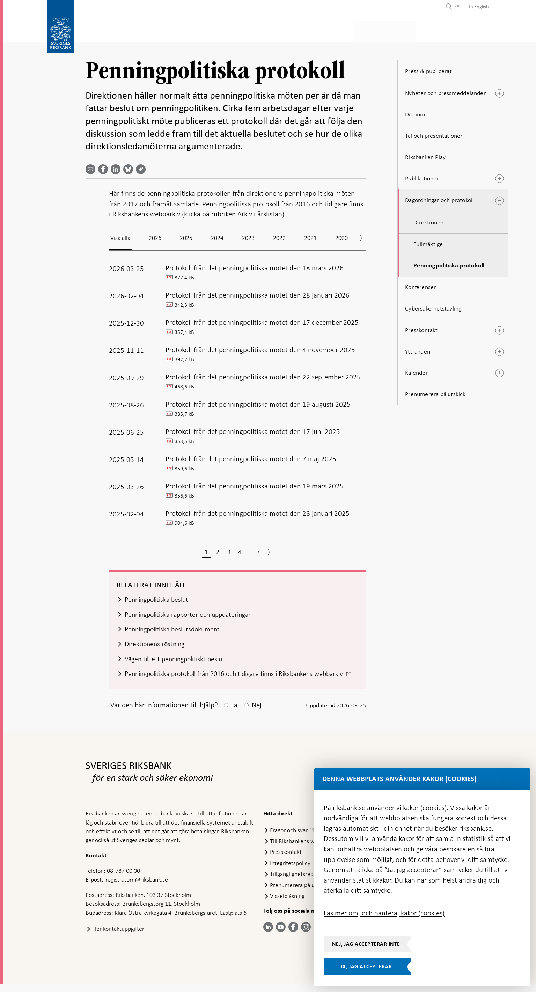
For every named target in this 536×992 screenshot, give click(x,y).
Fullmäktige (428, 242)
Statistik (98, 30)
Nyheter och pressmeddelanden (446, 91)
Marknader (341, 30)
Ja (234, 713)
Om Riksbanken (450, 30)
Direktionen (428, 220)
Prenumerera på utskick (435, 392)
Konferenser (420, 285)
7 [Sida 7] (258, 549)
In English (479, 6)
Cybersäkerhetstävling (433, 307)
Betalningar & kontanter (157, 30)
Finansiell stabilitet (286, 30)
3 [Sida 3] (229, 549)
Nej (257, 713)
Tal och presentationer (433, 133)
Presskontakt (421, 328)
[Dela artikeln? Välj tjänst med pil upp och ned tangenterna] (117, 167)
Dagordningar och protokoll (439, 198)
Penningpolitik (226, 30)
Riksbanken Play (425, 155)
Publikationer (422, 176)
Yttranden (417, 349)
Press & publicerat (393, 30)
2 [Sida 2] (218, 549)
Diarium (415, 112)
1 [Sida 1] (206, 549)
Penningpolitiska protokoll (448, 264)
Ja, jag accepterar (366, 966)
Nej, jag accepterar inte (366, 944)
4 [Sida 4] (240, 549)
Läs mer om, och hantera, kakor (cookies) (384, 913)
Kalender (416, 370)
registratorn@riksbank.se (136, 888)
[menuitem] (477, 6)
